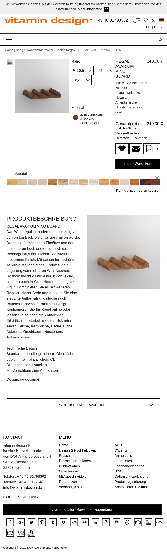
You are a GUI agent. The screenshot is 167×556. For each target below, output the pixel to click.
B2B (118, 471)
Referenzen (68, 482)
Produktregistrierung (130, 482)
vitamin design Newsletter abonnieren (82, 509)
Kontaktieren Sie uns (131, 487)
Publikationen (69, 466)
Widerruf (121, 450)
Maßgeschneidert (72, 476)
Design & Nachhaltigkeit (77, 450)
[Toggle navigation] (8, 39)
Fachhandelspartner (130, 466)
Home (9, 50)
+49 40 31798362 (112, 20)
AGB (118, 445)
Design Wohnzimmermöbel (34, 50)
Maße (75, 61)
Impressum (123, 461)
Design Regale (65, 50)
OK (106, 9)
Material (78, 108)
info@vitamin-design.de (22, 488)
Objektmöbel (68, 471)
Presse (64, 455)
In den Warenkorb (138, 164)
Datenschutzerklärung (132, 476)
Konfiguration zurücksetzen (138, 190)
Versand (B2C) (70, 487)
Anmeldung (123, 455)
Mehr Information (90, 9)
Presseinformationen (75, 461)
